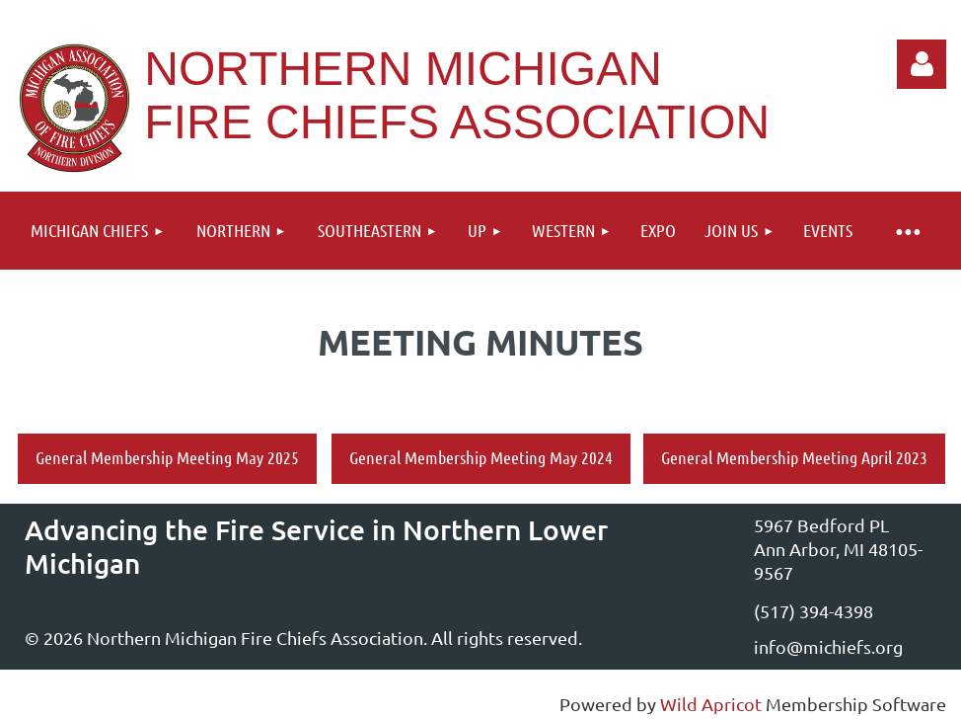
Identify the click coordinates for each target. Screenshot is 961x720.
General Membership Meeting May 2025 (167, 457)
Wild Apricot (711, 703)
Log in (921, 64)
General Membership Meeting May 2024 (481, 457)
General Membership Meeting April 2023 (794, 457)
